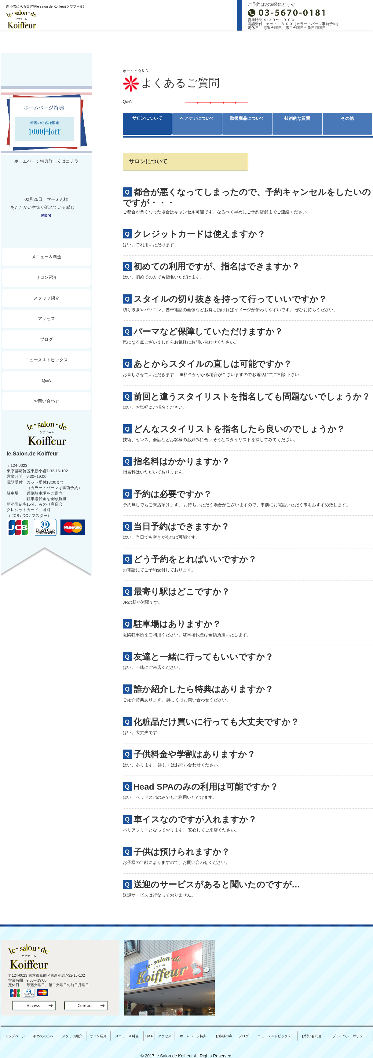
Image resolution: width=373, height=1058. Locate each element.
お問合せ (357, 15)
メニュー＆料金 (46, 256)
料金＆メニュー (239, 42)
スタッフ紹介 (132, 42)
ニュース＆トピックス (46, 359)
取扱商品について (247, 124)
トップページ (26, 42)
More (46, 215)
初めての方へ (79, 42)
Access (293, 42)
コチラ (72, 161)
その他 (347, 120)
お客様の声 (225, 1032)
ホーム (128, 71)
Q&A (46, 380)
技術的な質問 (297, 124)
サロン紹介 (186, 42)
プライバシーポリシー (350, 1032)
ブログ (346, 42)
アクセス (46, 318)
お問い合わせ (46, 401)
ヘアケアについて (197, 124)
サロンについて (147, 123)
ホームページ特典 (195, 1032)
